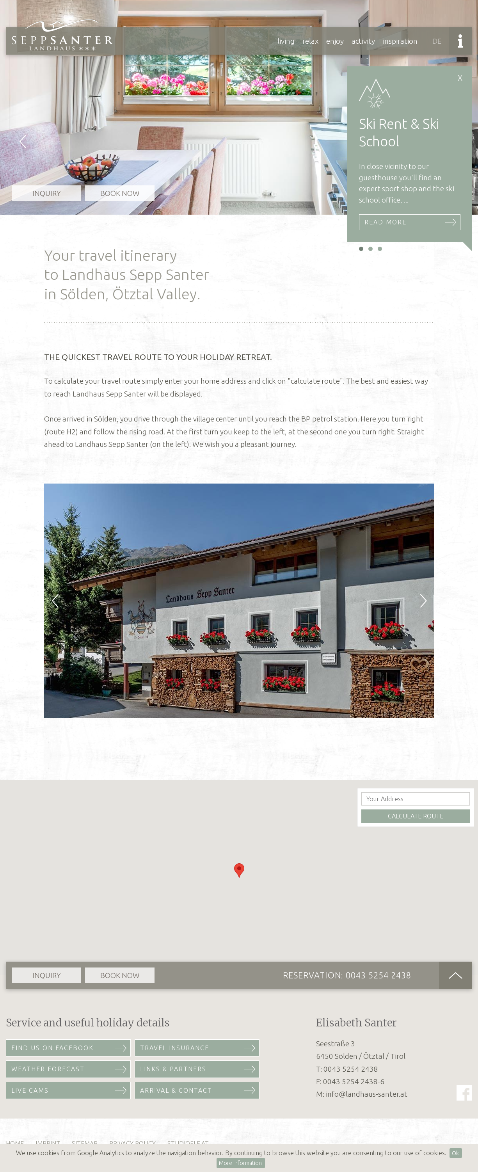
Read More (385, 222)
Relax (310, 41)
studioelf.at (188, 1143)
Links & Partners (173, 1068)
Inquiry (46, 193)
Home (15, 1143)
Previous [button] (19, 107)
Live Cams (30, 1090)
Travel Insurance (174, 1047)
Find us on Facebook (52, 1047)
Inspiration (400, 41)
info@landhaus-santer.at (366, 1094)
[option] (239, 107)
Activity (363, 41)
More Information (240, 1163)
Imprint (48, 1143)
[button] (239, 870)
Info (460, 41)
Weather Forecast (48, 1068)
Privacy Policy (132, 1143)
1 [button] (361, 249)
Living (286, 41)
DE (437, 41)
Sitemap (85, 1143)
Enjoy (335, 41)
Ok (455, 1153)
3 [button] (380, 249)
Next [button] (414, 601)
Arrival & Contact (176, 1090)
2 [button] (370, 249)
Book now (120, 193)
